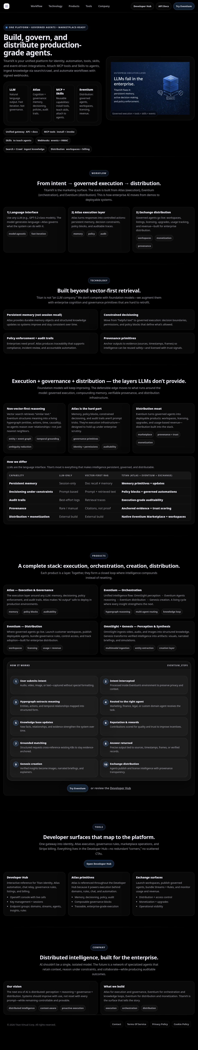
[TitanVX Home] (7, 6)
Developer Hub (142, 6)
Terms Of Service (136, 1024)
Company (104, 6)
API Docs (163, 6)
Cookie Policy (181, 1024)
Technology (56, 6)
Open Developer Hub (99, 863)
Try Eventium (184, 6)
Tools (89, 6)
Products (74, 6)
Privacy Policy (160, 1024)
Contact (116, 1024)
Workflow (36, 6)
